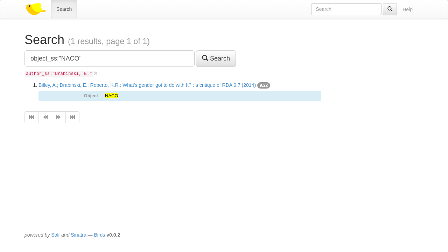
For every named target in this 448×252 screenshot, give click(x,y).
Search (64, 9)
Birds (99, 235)
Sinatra (78, 235)
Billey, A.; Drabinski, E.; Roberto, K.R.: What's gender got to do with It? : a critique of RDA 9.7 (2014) (147, 85)
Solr (55, 235)
